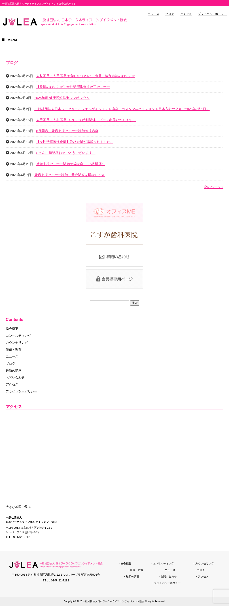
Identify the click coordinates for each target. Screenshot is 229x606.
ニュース (153, 14)
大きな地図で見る (18, 507)
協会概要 (12, 328)
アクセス (186, 14)
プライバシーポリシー (212, 14)
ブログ (169, 14)
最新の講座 (13, 370)
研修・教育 (13, 349)
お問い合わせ (15, 377)
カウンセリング (17, 342)
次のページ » (213, 187)
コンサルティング (18, 335)
